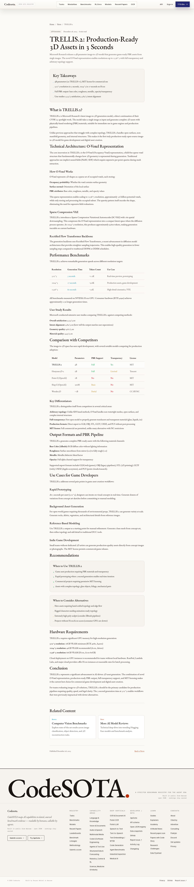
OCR (133, 4)
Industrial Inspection (118, 854)
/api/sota (133, 818)
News (59, 24)
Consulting (175, 829)
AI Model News (156, 829)
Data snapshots (136, 831)
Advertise (174, 824)
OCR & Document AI (117, 816)
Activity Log (134, 844)
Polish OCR (114, 820)
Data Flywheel (155, 853)
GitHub (132, 835)
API (161, 4)
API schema (134, 822)
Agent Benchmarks (117, 850)
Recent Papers (121, 4)
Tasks (61, 4)
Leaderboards (75, 833)
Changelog (134, 849)
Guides (153, 816)
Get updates (175, 842)
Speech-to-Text (116, 829)
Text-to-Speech (116, 833)
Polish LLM (114, 824)
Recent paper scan (157, 833)
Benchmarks (85, 4)
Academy (154, 824)
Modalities (72, 4)
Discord (174, 838)
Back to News (139, 751)
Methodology (75, 845)
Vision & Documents (98, 826)
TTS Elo (183, 4)
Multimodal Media (97, 834)
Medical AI (114, 859)
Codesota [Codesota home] (10, 4)
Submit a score (17, 838)
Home (52, 24)
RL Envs (98, 4)
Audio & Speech (96, 830)
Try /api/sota (36, 838)
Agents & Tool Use (97, 847)
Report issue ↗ (136, 840)
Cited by (174, 820)
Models (108, 4)
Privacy (173, 846)
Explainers (154, 820)
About (173, 816)
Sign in (170, 4)
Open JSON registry (138, 827)
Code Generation (116, 845)
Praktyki (174, 833)
